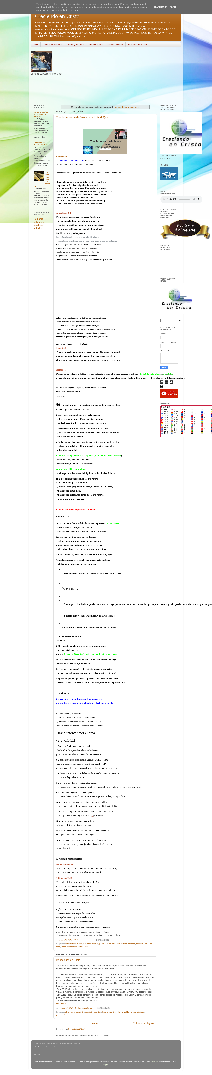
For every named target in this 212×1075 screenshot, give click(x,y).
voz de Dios (83, 947)
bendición (80, 1012)
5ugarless (154, 1062)
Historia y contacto (75, 44)
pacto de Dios (105, 944)
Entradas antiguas (143, 1023)
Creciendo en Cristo (57, 16)
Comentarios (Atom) (76, 1029)
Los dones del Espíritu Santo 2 (40, 143)
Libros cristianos (95, 44)
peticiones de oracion (137, 44)
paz (134, 1012)
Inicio (35, 44)
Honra (120, 1012)
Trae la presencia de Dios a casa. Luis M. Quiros (83, 117)
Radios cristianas (115, 44)
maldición (128, 1012)
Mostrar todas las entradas (127, 107)
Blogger (106, 1064)
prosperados (61, 1015)
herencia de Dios (109, 1012)
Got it (173, 7)
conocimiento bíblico (73, 944)
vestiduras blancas (69, 947)
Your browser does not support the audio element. (181, 199)
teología (139, 944)
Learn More (160, 7)
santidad (131, 944)
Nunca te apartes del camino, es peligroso (41, 114)
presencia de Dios (119, 944)
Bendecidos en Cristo (68, 960)
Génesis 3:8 (61, 156)
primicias (140, 1012)
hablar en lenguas (90, 944)
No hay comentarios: (83, 940)
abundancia (70, 1012)
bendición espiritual (93, 1012)
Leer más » (61, 1003)
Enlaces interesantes (52, 44)
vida (78, 1015)
